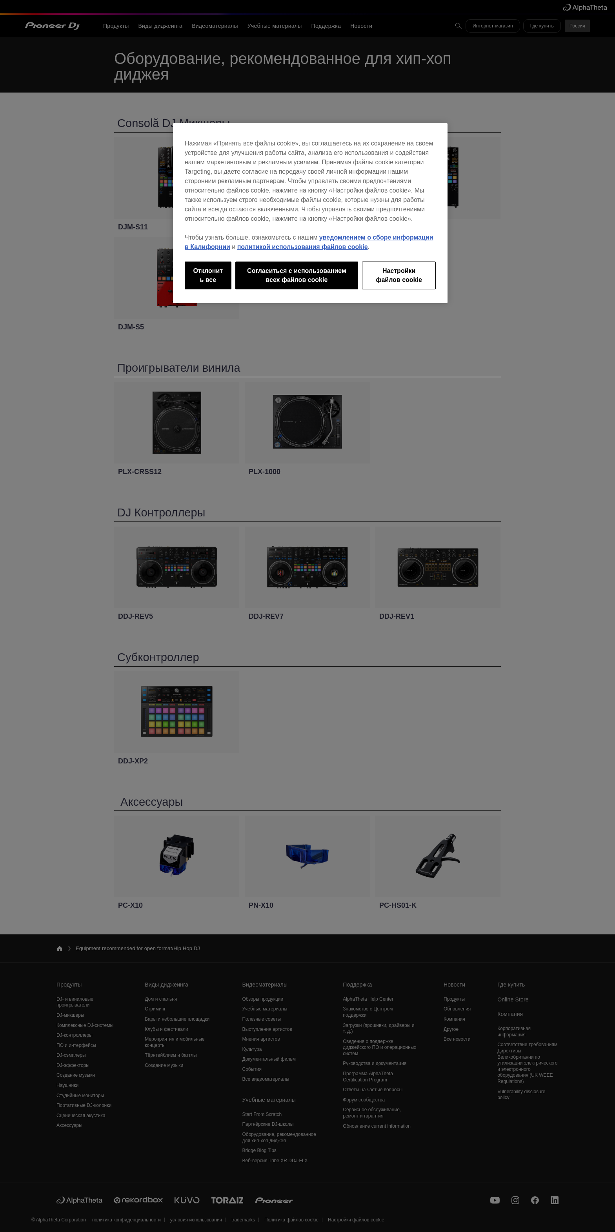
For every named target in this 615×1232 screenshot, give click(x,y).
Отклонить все (208, 275)
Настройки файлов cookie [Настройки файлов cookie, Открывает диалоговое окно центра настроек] (399, 275)
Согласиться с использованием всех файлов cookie (296, 275)
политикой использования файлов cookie (302, 246)
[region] (310, 213)
